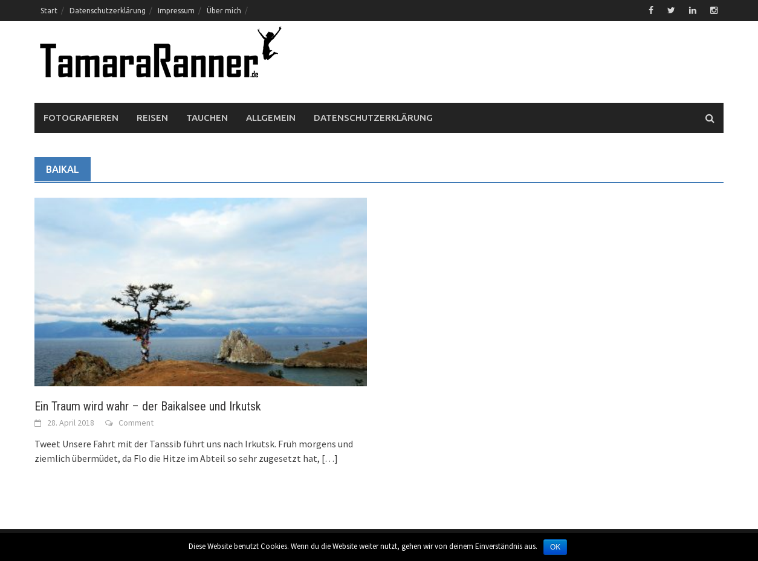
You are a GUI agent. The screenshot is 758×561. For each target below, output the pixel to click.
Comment (136, 422)
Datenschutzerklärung (108, 11)
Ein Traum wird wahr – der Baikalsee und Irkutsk (147, 406)
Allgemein (271, 117)
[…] (329, 458)
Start (48, 11)
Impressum (176, 11)
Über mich (224, 11)
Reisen (152, 117)
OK (555, 547)
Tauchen (207, 117)
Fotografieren (81, 117)
